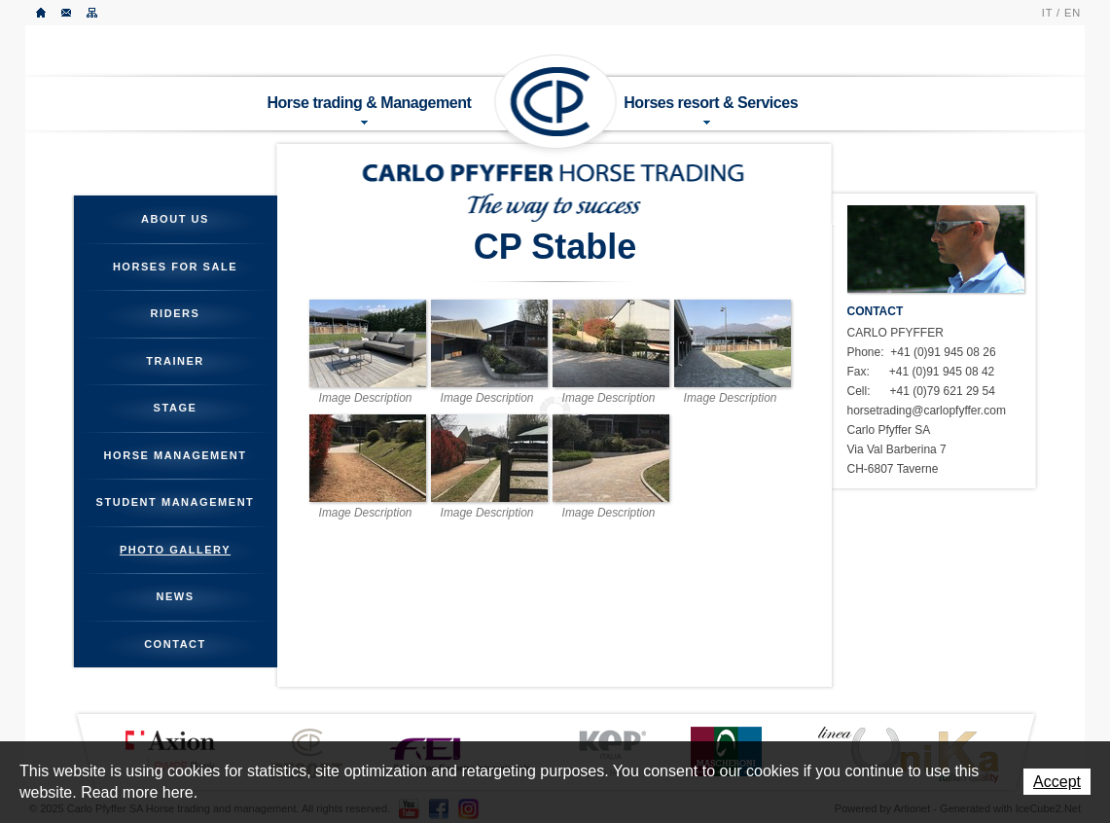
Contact (67, 12)
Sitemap (92, 12)
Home (41, 12)
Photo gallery (175, 549)
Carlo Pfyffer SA (556, 102)
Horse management (175, 455)
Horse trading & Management (370, 109)
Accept (1057, 781)
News (175, 596)
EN (1072, 12)
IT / (1051, 12)
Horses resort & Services (711, 109)
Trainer (175, 361)
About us (175, 219)
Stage (175, 407)
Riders (175, 313)
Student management (175, 502)
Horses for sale (175, 266)
